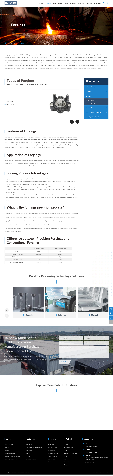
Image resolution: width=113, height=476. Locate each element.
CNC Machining (90, 87)
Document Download (70, 454)
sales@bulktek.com (91, 448)
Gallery (66, 460)
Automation (29, 451)
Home (41, 3)
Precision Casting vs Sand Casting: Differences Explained (18, 420)
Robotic (28, 454)
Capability (28, 315)
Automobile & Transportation (34, 448)
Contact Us (97, 3)
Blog (65, 466)
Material (93, 315)
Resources (81, 3)
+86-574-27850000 (91, 453)
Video (66, 457)
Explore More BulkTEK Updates (56, 387)
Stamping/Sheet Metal (92, 117)
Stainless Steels (52, 448)
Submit (65, 363)
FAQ (65, 451)
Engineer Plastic (53, 463)
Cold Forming (10, 105)
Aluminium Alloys (53, 454)
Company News (68, 448)
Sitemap (95, 473)
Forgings (23, 43)
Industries (60, 315)
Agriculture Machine (31, 460)
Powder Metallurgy (91, 107)
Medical (28, 457)
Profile (66, 445)
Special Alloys (52, 460)
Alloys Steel (51, 451)
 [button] (71, 123)
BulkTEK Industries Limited (20, 473)
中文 (107, 3)
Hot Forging (10, 102)
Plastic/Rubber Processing (93, 112)
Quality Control (57, 3)
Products (48, 3)
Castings (88, 91)
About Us (89, 3)
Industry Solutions (70, 3)
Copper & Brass (52, 457)
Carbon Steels (52, 445)
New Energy (29, 445)
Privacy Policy (104, 473)
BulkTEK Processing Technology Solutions (56, 277)
